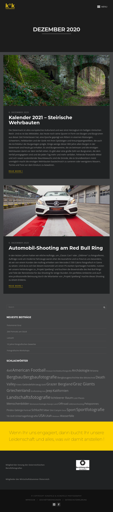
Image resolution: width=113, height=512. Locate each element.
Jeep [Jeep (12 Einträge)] (49, 391)
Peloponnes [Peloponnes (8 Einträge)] (91, 403)
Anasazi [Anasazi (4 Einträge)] (49, 371)
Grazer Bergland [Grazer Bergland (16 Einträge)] (59, 384)
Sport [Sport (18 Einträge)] (71, 409)
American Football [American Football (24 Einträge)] (29, 370)
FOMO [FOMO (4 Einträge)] (19, 384)
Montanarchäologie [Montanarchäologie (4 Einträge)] (38, 404)
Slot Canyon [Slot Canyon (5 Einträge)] (56, 410)
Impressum (30, 500)
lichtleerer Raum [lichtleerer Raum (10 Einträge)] (62, 398)
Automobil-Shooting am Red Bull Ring (56, 248)
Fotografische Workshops (18, 350)
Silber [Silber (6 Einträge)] (46, 410)
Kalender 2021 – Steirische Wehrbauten (40, 120)
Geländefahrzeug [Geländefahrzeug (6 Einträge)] (31, 384)
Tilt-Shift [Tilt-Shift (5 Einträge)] (11, 416)
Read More (16, 171)
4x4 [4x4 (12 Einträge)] (9, 370)
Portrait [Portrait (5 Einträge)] (27, 410)
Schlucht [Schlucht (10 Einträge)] (37, 410)
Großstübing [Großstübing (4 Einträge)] (36, 391)
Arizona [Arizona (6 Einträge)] (94, 370)
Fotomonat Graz (14, 325)
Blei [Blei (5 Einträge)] (81, 377)
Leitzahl (10, 338)
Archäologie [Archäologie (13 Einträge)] (81, 370)
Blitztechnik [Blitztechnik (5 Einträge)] (89, 377)
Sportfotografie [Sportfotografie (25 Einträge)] (90, 409)
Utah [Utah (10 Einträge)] (48, 416)
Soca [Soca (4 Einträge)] (64, 410)
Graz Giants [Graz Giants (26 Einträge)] (84, 384)
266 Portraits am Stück (17, 331)
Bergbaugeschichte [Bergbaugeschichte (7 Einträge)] (68, 377)
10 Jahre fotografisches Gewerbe (21, 344)
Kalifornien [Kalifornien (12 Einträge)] (60, 391)
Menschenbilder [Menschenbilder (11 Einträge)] (18, 403)
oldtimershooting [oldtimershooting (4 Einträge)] (76, 404)
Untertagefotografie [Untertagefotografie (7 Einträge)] (26, 416)
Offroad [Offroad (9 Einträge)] (63, 404)
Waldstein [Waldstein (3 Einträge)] (56, 416)
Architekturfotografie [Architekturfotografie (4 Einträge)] (62, 371)
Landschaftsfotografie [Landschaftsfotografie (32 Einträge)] (28, 397)
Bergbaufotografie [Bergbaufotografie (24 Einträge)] (40, 377)
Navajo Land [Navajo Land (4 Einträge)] (52, 404)
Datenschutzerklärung (76, 500)
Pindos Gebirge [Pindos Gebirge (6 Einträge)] (15, 410)
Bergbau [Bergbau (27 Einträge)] (15, 377)
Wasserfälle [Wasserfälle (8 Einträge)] (67, 416)
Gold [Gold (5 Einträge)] (43, 384)
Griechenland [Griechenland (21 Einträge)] (18, 390)
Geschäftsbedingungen (50, 500)
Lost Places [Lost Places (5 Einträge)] (79, 398)
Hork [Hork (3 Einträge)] (44, 391)
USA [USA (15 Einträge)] (41, 415)
